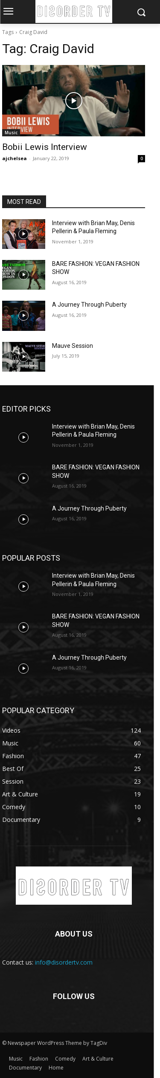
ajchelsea (14, 158)
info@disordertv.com (64, 962)
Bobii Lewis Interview (44, 147)
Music (11, 132)
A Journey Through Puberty (89, 304)
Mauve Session (72, 345)
